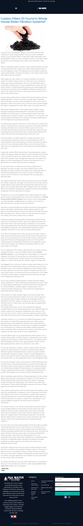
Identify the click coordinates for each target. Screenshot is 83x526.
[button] (16, 8)
